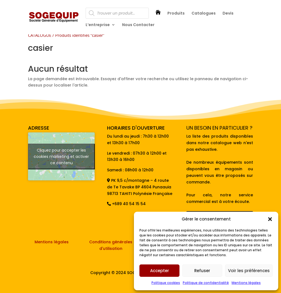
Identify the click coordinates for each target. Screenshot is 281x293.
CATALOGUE (39, 35)
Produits (176, 13)
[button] (270, 219)
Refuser (202, 271)
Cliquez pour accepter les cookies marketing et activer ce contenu (61, 156)
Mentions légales (246, 282)
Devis (228, 13)
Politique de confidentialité (206, 282)
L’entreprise (98, 25)
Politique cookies (165, 282)
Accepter (159, 271)
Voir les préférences (249, 271)
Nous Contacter (138, 25)
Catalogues (204, 13)
